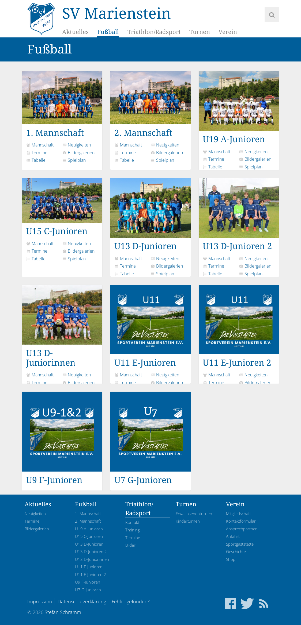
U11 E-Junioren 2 (239, 326)
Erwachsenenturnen (194, 513)
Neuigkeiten (76, 145)
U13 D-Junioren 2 (239, 215)
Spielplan (74, 160)
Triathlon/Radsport (154, 32)
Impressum (39, 601)
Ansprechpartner (241, 528)
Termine (36, 153)
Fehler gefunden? (131, 601)
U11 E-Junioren (150, 326)
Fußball (108, 32)
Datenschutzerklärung (82, 601)
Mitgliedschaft (238, 513)
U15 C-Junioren (62, 207)
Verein (228, 32)
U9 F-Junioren (62, 438)
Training (132, 530)
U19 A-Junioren (239, 108)
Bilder (130, 545)
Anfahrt (233, 536)
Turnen (199, 32)
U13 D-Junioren (150, 215)
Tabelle (36, 160)
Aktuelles (75, 32)
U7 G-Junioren (150, 438)
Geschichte (236, 551)
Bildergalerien (78, 153)
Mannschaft (40, 145)
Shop (230, 559)
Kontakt (132, 522)
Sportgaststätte (240, 544)
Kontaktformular (241, 521)
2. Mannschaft (150, 104)
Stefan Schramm (63, 612)
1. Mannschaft (62, 104)
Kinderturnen (188, 521)
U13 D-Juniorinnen (62, 326)
